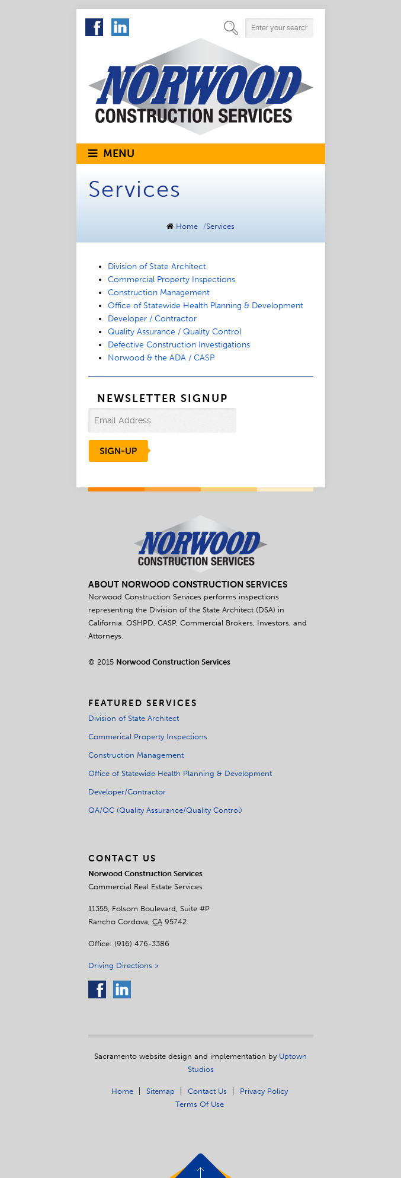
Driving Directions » (123, 965)
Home (187, 226)
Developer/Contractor (127, 791)
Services (220, 226)
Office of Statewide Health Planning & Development (205, 306)
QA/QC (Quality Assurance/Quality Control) (165, 810)
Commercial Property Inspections (171, 279)
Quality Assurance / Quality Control (174, 332)
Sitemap (160, 1091)
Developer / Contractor (152, 319)
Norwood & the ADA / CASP (161, 358)
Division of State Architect (157, 266)
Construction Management (159, 293)
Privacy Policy (264, 1091)
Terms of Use (199, 1104)
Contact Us (207, 1091)
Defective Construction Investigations (179, 345)
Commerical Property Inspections (147, 736)
